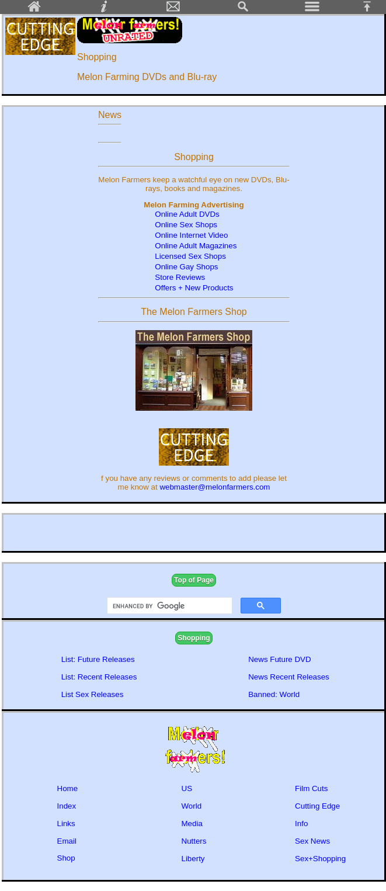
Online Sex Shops (187, 224)
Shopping (194, 638)
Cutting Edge (317, 806)
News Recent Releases (288, 676)
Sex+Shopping (320, 858)
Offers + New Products (194, 287)
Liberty (193, 858)
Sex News (312, 841)
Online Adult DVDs (187, 214)
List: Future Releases (98, 659)
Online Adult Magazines (196, 245)
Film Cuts (311, 788)
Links (66, 823)
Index (66, 806)
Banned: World (274, 694)
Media (192, 823)
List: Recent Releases (99, 676)
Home (67, 788)
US (187, 788)
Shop (66, 858)
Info (301, 823)
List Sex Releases (92, 694)
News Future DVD (279, 659)
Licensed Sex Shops (190, 256)
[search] (168, 606)
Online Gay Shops (186, 266)
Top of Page (194, 580)
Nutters (194, 841)
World (192, 806)
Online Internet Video (191, 235)
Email (66, 841)
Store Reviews (180, 277)
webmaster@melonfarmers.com (214, 487)
